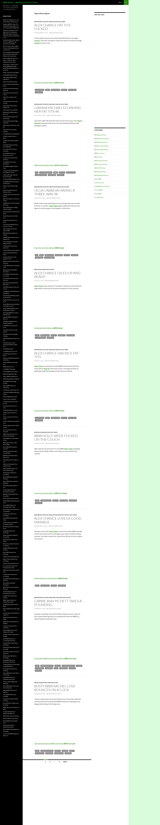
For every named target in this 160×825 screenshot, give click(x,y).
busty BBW (72, 89)
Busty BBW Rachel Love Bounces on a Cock (54, 688)
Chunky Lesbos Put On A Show (11, 250)
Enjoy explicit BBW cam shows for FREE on (55, 658)
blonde (65, 750)
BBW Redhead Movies (101, 175)
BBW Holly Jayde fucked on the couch (56, 438)
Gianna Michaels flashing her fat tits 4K (57, 109)
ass (78, 616)
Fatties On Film (99, 183)
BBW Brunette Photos (101, 149)
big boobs (59, 255)
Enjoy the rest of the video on (49, 82)
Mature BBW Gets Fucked (10, 396)
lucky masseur (40, 337)
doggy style (71, 172)
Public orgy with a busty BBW (11, 72)
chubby (79, 665)
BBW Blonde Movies (41, 682)
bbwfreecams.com (47, 665)
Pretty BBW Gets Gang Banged (11, 134)
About (120, 2)
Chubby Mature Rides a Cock (10, 563)
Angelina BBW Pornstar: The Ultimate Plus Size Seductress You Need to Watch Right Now (11, 26)
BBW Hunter (53, 21)
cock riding (39, 668)
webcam (38, 670)
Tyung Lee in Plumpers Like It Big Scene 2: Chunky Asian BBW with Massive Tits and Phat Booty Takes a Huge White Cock (11, 34)
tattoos (72, 668)
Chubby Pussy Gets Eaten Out (11, 390)
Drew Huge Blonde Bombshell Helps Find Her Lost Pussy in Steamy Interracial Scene (11, 54)
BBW (47, 89)
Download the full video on (48, 328)
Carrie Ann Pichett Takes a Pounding (58, 603)
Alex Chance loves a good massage (57, 520)
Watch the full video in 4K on (51, 165)
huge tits (61, 175)
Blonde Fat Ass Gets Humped (10, 498)
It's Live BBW (98, 190)
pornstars (63, 668)
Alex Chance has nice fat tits (56, 355)
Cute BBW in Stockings (9, 369)
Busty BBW (61, 21)
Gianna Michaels (41, 175)
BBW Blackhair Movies (42, 432)
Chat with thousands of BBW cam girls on (54, 743)
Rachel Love (59, 753)
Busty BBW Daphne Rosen (10, 75)
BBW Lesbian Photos (100, 164)
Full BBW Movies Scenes (102, 186)
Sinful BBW (98, 194)
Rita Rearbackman (57, 32)
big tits (64, 89)
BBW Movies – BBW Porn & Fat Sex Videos (20, 2)
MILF (56, 668)
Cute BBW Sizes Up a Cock (10, 351)
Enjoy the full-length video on (49, 410)
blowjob (75, 255)
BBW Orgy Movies (100, 171)
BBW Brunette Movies (41, 21)
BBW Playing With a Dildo (10, 374)
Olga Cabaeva (49, 257)
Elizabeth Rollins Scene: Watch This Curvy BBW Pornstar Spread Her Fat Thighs (11, 42)
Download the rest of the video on (51, 578)
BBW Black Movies (100, 135)
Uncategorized (98, 197)
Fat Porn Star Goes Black (9, 399)
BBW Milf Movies (55, 104)
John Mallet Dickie (54, 608)
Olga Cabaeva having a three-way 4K (54, 192)
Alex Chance (39, 89)
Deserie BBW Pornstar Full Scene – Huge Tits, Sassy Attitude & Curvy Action (10, 60)
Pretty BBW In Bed (8, 349)
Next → (66, 762)
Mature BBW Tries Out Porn (10, 371)
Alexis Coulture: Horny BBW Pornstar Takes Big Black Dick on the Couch (11, 48)
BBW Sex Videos (46, 500)
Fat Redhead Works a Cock (10, 410)
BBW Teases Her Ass (8, 366)
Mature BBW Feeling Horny (10, 376)
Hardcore (39, 92)
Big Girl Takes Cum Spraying (10, 718)
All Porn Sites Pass (46, 172)
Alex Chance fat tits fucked (52, 27)
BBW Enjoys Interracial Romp (11, 716)
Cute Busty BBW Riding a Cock (11, 179)
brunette (62, 335)
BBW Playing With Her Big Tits (11, 379)
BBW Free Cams (54, 597)
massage (50, 337)
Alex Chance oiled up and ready (57, 275)
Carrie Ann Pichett (68, 665)
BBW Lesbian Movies (101, 160)
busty (72, 750)
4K (36, 172)
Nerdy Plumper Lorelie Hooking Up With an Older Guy (10, 344)
